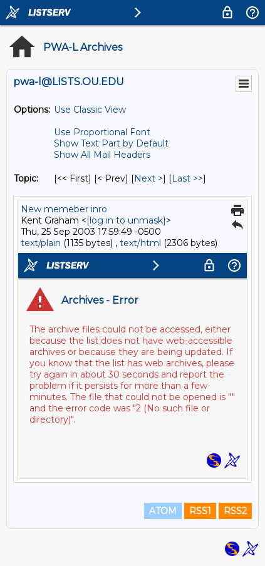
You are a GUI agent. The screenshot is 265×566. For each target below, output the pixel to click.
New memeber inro (64, 209)
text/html (140, 243)
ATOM (163, 511)
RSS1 (200, 511)
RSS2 (235, 511)
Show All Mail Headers (102, 154)
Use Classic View (90, 109)
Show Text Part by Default (111, 143)
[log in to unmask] (126, 220)
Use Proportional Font (102, 132)
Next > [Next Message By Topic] (148, 178)
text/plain (41, 243)
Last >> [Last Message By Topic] (187, 178)
